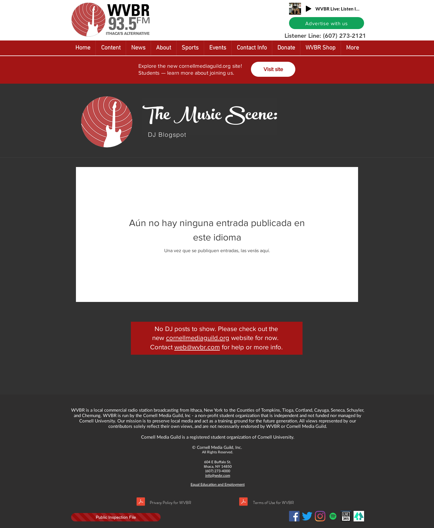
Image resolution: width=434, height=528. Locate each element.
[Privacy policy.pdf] (140, 502)
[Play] (308, 9)
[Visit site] (273, 69)
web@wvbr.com (197, 347)
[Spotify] (333, 516)
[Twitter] (307, 516)
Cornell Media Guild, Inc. (219, 447)
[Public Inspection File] (116, 517)
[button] (414, 5)
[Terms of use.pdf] (243, 502)
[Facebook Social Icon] (294, 516)
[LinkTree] (359, 516)
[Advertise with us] (326, 23)
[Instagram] (320, 516)
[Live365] (346, 516)
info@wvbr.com (217, 475)
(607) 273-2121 (344, 35)
